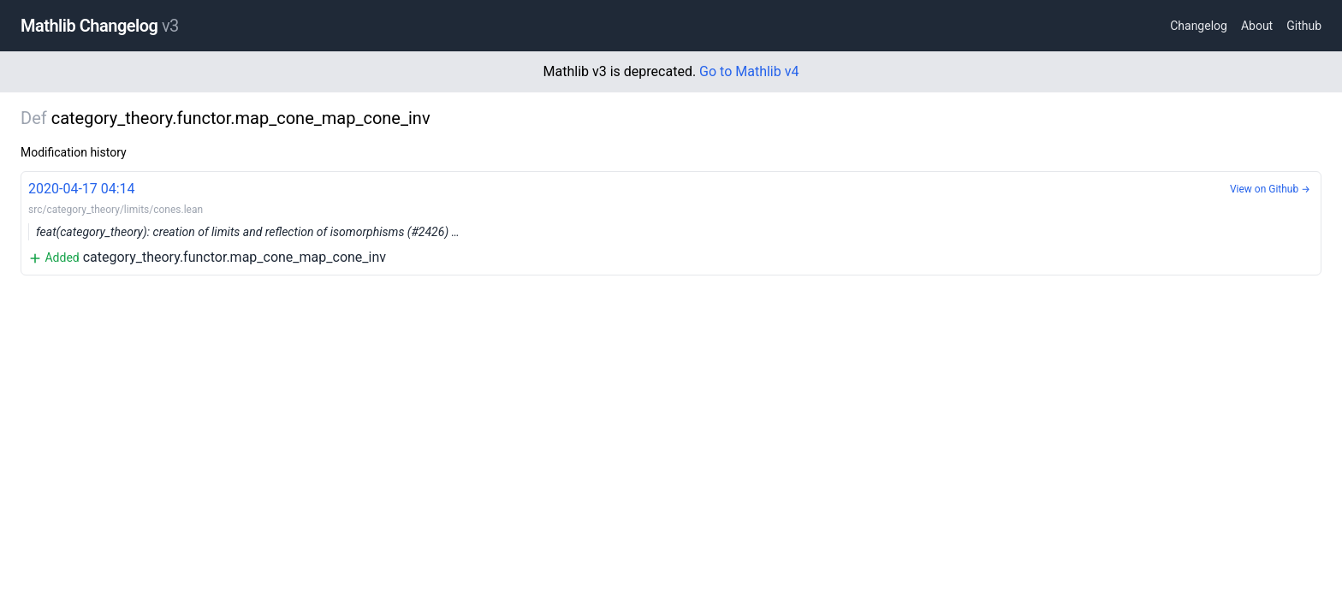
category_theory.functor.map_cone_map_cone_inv (671, 222)
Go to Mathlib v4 (749, 71)
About (1257, 26)
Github (1303, 26)
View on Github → (1270, 189)
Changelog (1198, 26)
